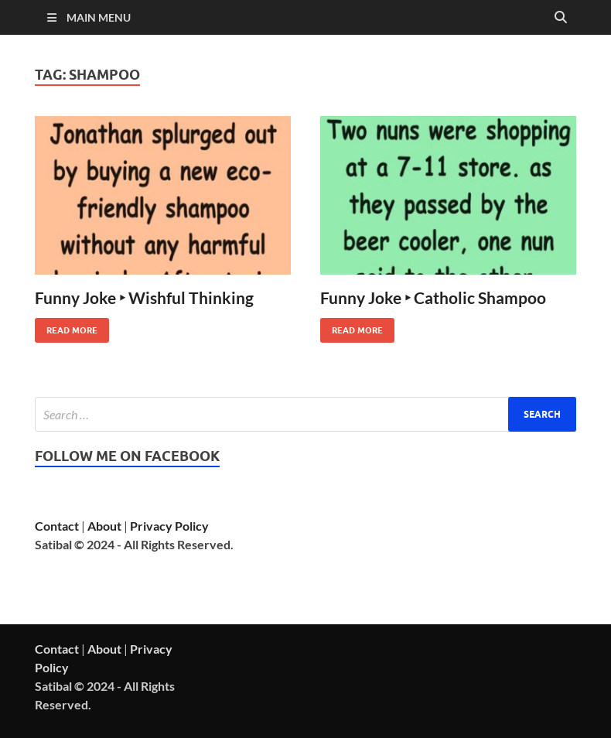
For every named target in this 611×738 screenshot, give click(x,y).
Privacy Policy (169, 525)
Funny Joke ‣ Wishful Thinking (144, 297)
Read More (66, 327)
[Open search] (560, 18)
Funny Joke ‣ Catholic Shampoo (433, 297)
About (104, 525)
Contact (57, 525)
